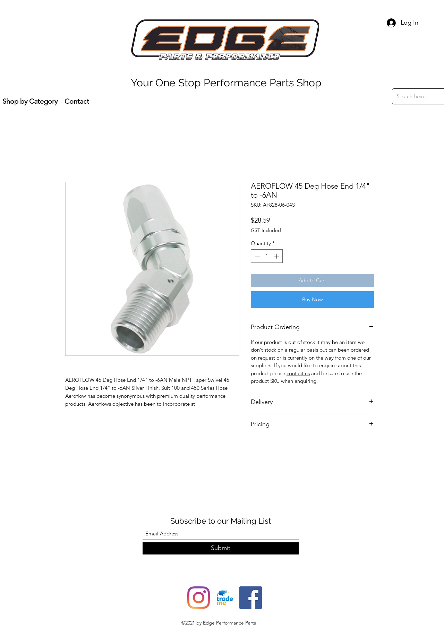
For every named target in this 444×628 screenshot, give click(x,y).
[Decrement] (256, 256)
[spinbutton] (267, 256)
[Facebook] (250, 597)
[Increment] (277, 256)
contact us (298, 373)
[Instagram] (198, 597)
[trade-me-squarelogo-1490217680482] (224, 597)
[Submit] (221, 548)
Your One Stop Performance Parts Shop (226, 83)
